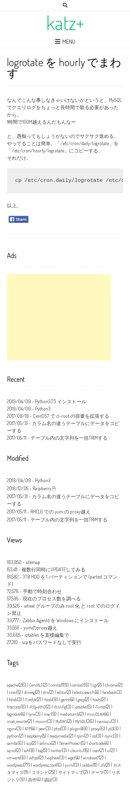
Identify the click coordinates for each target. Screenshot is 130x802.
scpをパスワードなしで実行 (51, 642)
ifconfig (60, 707)
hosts (97, 699)
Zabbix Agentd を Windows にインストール (66, 620)
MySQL (80, 721)
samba (12, 743)
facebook (109, 692)
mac (47, 714)
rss (94, 736)
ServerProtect (70, 743)
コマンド (40, 772)
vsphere (53, 757)
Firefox (30, 699)
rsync (108, 736)
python (13, 736)
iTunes (100, 707)
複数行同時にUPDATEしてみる (53, 569)
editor (61, 692)
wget (71, 757)
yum (69, 765)
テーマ (97, 772)
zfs (103, 765)
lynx (31, 714)
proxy (95, 728)
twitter (56, 750)
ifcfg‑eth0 (37, 707)
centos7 (78, 685)
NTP (28, 728)
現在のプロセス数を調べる (52, 598)
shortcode (96, 743)
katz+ (65, 22)
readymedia (59, 736)
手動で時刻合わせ (42, 591)
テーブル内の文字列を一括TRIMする (69, 438)
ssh (26, 750)
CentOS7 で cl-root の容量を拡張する (71, 416)
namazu (104, 721)
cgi (95, 685)
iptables (81, 707)
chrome (111, 685)
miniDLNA (95, 714)
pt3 (110, 728)
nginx (11, 728)
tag (40, 750)
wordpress (15, 765)
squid (11, 750)
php (57, 728)
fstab (48, 699)
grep (81, 699)
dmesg (29, 692)
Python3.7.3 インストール (60, 401)
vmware (13, 757)
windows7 (91, 757)
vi (108, 750)
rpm (80, 736)
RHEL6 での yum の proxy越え (60, 511)
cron (12, 692)
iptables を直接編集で (47, 635)
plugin (75, 728)
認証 (48, 779)
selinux (45, 743)
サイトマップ (70, 772)
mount (41, 721)
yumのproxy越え (40, 628)
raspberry (34, 736)
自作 (32, 779)
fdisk (13, 699)
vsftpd (34, 757)
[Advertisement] (59, 317)
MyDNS (61, 721)
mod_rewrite (17, 721)
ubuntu (76, 750)
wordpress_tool (44, 765)
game (65, 699)
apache (12, 685)
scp (29, 743)
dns (46, 692)
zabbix (87, 765)
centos (56, 685)
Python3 (43, 409)
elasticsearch (84, 692)
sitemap (33, 562)
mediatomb (69, 714)
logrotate (14, 714)
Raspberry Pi (44, 488)
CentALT (36, 685)
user (95, 750)
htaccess (13, 707)
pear (41, 728)
